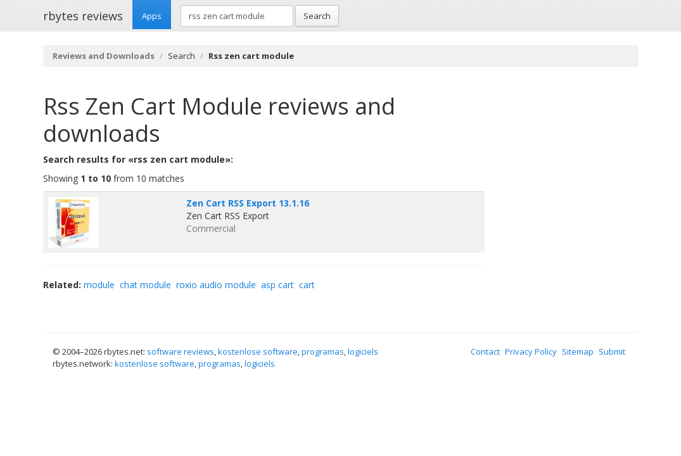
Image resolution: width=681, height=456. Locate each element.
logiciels (363, 351)
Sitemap (578, 351)
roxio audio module (216, 285)
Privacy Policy (531, 351)
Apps (152, 16)
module (99, 285)
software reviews (180, 351)
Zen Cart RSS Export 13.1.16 (247, 203)
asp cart (277, 285)
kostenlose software (258, 351)
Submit (612, 351)
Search (317, 16)
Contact (485, 351)
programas (323, 351)
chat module (145, 285)
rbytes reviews (83, 15)
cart (307, 285)
